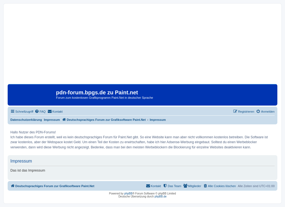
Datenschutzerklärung (26, 119)
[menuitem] (40, 111)
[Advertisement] (142, 46)
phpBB (128, 193)
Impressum (52, 119)
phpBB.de (161, 196)
